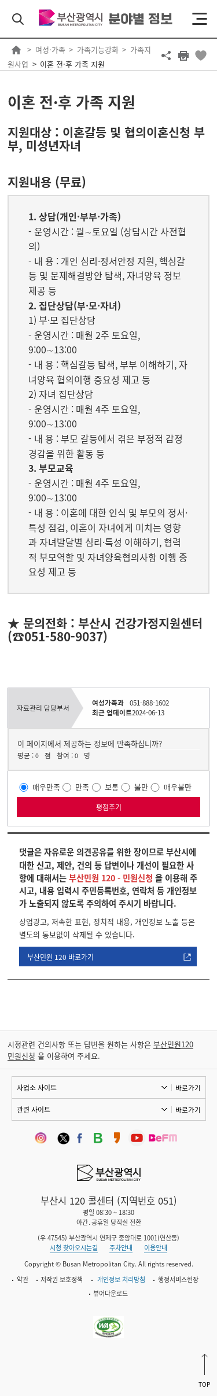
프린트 (183, 55)
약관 (22, 1279)
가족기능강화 (98, 49)
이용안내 (155, 1248)
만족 (82, 786)
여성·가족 (50, 49)
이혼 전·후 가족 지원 (72, 63)
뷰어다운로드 (110, 1293)
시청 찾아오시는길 (74, 1248)
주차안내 (121, 1248)
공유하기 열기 (166, 55)
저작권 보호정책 (62, 1279)
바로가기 (188, 1088)
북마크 (200, 55)
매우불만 (178, 786)
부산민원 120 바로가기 (60, 957)
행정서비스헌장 (178, 1279)
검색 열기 (18, 19)
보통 (112, 786)
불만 (141, 786)
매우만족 (46, 786)
